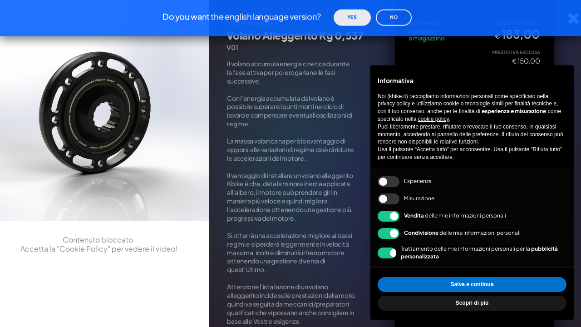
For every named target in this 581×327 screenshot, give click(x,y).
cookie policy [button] (433, 119)
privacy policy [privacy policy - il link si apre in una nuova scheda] (394, 103)
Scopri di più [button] (472, 303)
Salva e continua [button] (472, 284)
